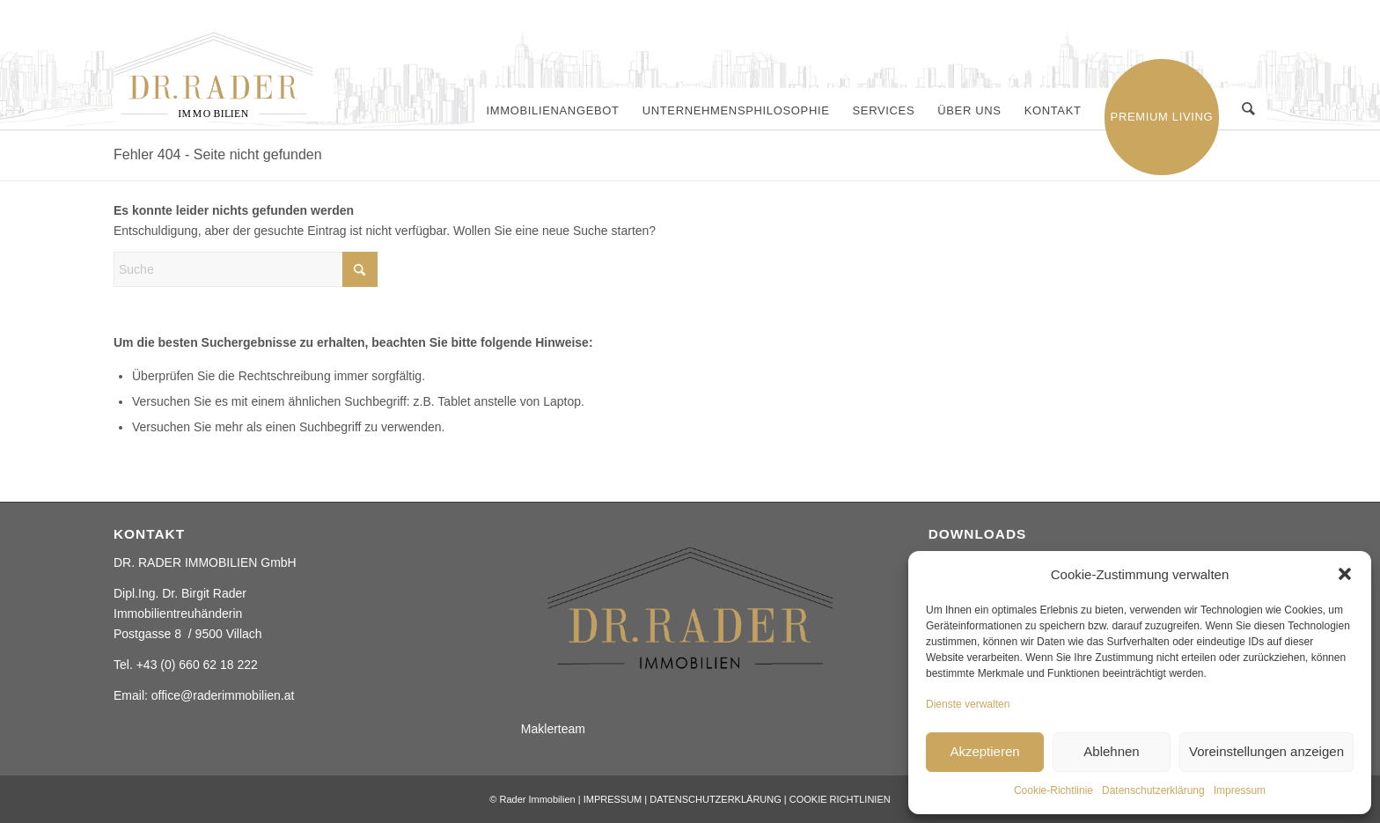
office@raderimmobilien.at (223, 695)
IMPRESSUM (613, 799)
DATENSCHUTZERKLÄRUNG (716, 799)
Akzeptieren (984, 751)
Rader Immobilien (537, 799)
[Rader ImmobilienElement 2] (223, 77)
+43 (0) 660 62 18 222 (197, 665)
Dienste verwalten (967, 704)
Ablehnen (1111, 751)
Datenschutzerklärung (1153, 790)
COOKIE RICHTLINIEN (840, 799)
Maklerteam (553, 729)
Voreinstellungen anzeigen (1266, 751)
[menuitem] (554, 111)
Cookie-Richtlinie (1053, 790)
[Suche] (1249, 111)
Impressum (1240, 790)
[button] (1345, 574)
